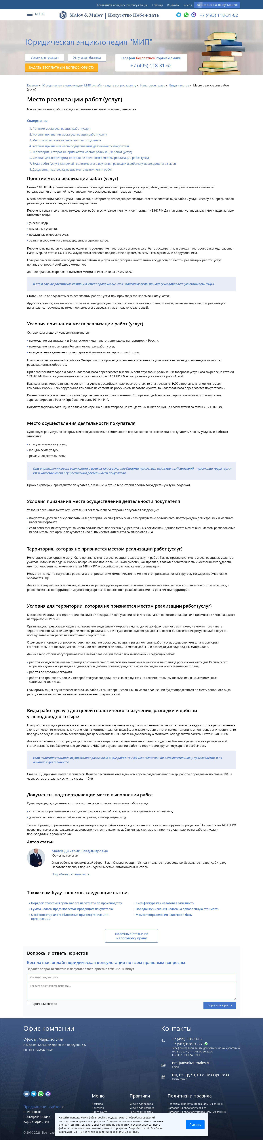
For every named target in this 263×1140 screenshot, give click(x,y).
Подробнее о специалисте (70, 874)
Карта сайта (99, 1112)
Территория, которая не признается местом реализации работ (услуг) (82, 152)
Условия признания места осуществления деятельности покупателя (81, 146)
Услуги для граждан (45, 58)
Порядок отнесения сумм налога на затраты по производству (76, 903)
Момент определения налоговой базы (164, 915)
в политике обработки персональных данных (109, 1131)
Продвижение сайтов (42, 1106)
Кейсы (188, 5)
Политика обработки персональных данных (195, 1104)
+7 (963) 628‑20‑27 (190, 1043)
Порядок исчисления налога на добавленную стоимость (177, 909)
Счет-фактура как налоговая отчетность (165, 903)
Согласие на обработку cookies (187, 1108)
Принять (195, 1124)
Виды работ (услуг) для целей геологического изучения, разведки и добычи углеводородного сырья (104, 164)
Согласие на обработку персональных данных (197, 1112)
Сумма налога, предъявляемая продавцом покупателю (72, 909)
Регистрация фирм (141, 1112)
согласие (105, 1124)
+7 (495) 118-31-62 (219, 15)
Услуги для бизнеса (87, 58)
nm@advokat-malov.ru (191, 1062)
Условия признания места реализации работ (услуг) (70, 134)
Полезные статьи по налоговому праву (131, 936)
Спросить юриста (219, 1005)
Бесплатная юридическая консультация (122, 5)
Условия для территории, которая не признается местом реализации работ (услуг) (91, 158)
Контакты (173, 5)
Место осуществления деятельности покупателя (67, 140)
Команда (157, 5)
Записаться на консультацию (217, 5)
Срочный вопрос (45, 1004)
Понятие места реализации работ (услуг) (62, 129)
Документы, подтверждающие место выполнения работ (72, 169)
